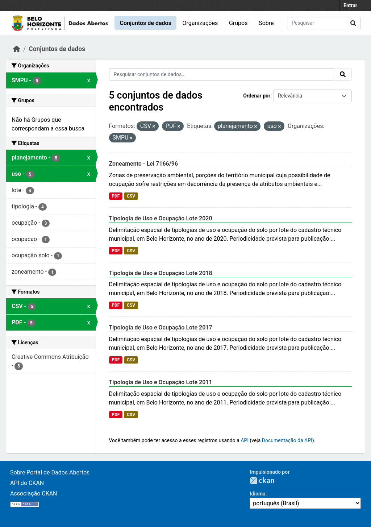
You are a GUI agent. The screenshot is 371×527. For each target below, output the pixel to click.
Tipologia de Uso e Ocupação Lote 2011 (160, 382)
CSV (131, 196)
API (245, 440)
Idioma (257, 494)
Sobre (266, 23)
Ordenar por (256, 96)
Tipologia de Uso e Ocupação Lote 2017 (160, 327)
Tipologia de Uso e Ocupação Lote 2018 (160, 273)
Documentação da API (287, 440)
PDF (116, 196)
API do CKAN (27, 483)
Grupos (238, 23)
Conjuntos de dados (145, 23)
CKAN (262, 480)
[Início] (16, 49)
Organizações (200, 23)
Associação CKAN (33, 493)
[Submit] (353, 23)
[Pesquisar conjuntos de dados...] (324, 23)
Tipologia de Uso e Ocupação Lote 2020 (160, 218)
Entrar (350, 5)
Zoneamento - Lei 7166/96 (143, 163)
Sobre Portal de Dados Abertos (49, 472)
